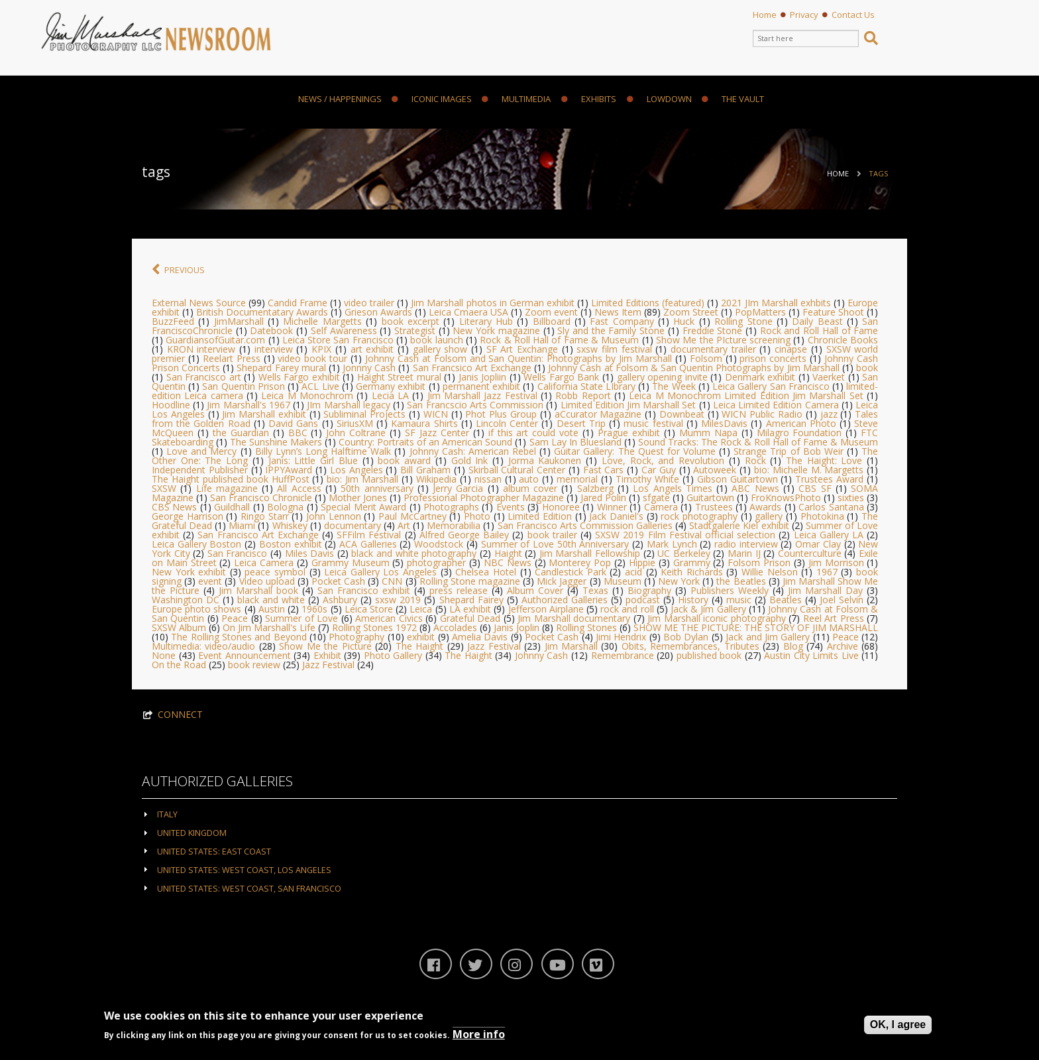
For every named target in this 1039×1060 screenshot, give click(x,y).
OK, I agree (898, 1024)
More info (479, 1034)
